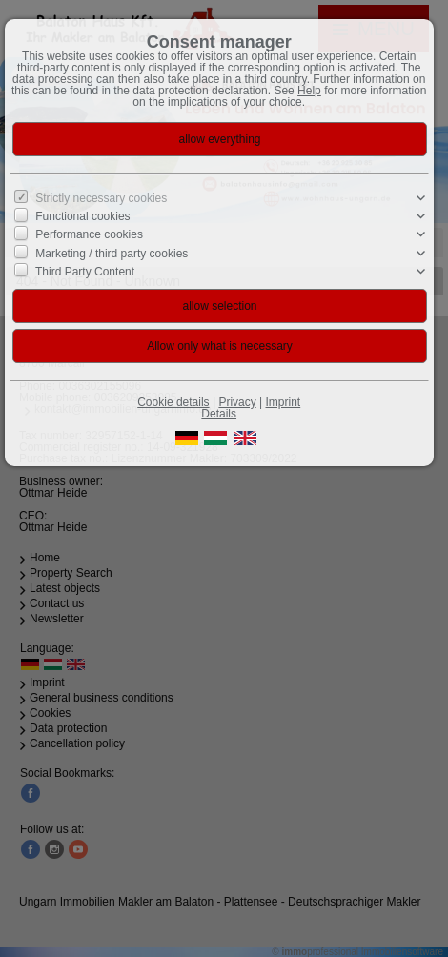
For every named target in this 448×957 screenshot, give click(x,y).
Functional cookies (82, 216)
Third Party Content (84, 271)
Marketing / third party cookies (111, 252)
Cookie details (173, 402)
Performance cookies (89, 234)
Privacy (236, 402)
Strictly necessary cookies (101, 198)
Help (309, 90)
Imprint (283, 402)
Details (218, 413)
